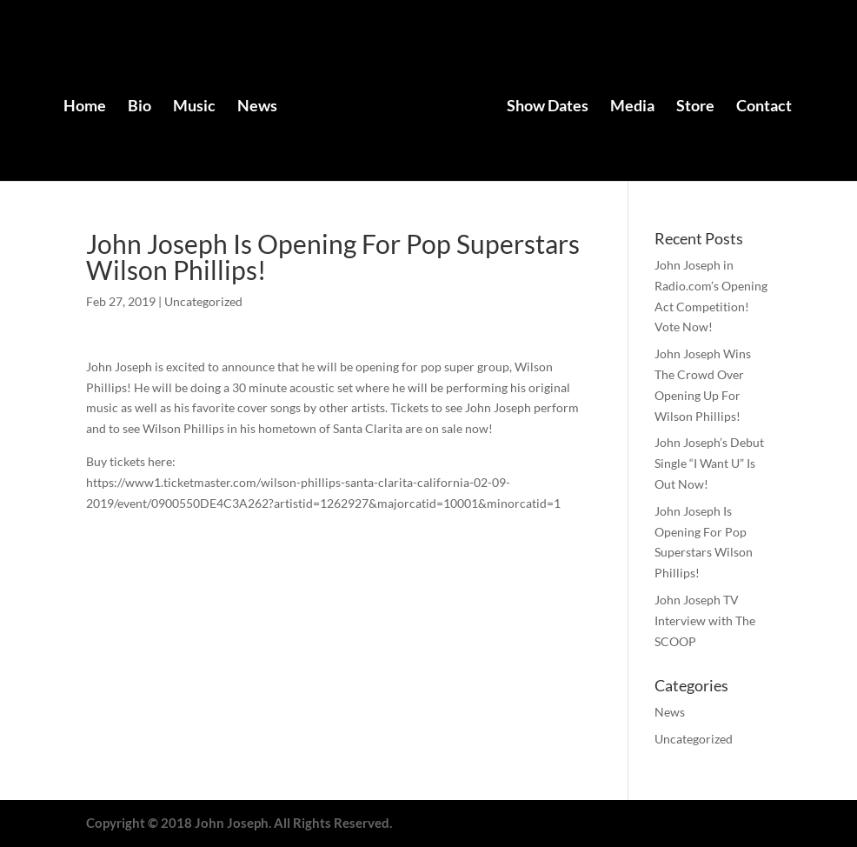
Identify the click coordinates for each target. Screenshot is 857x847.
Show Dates (547, 107)
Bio (139, 107)
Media (632, 107)
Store (695, 107)
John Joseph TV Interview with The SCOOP (704, 620)
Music (194, 107)
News (257, 107)
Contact (764, 107)
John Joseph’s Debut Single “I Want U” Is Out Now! (709, 463)
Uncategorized (203, 301)
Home (84, 107)
